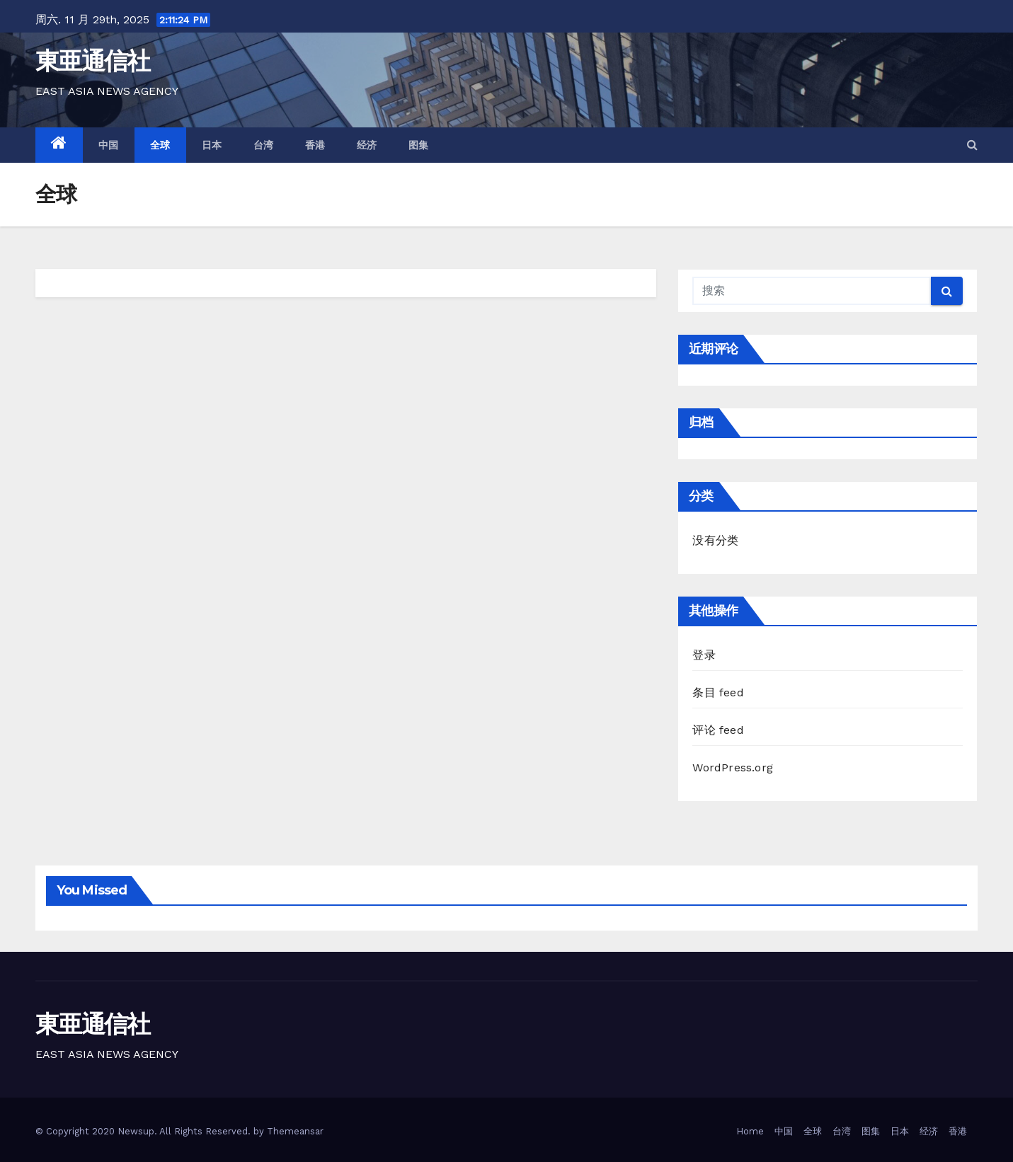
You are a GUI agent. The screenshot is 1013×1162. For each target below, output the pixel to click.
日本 (212, 145)
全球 (160, 145)
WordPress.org (732, 767)
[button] (972, 144)
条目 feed (717, 692)
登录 (703, 655)
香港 (315, 145)
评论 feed (717, 730)
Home (750, 1131)
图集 (418, 145)
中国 (108, 145)
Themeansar (295, 1131)
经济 (367, 145)
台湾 (263, 145)
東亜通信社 (92, 61)
